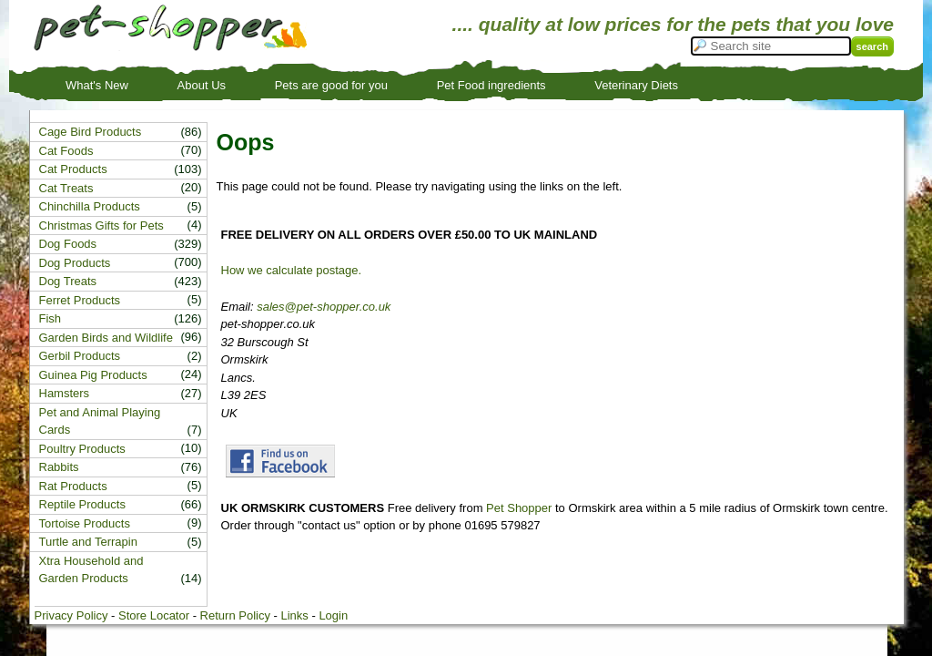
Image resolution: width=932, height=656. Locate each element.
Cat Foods (66, 151)
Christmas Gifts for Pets (101, 225)
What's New (97, 85)
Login (333, 615)
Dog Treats (68, 281)
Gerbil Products (80, 356)
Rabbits (59, 467)
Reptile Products (82, 504)
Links (294, 615)
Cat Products (73, 169)
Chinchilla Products (89, 206)
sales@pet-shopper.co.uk (323, 306)
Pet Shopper (519, 508)
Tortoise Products (84, 523)
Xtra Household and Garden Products (91, 570)
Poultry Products (82, 449)
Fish (50, 318)
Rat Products (73, 486)
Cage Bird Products (90, 131)
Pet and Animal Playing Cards (100, 421)
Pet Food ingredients (491, 85)
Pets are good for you (331, 85)
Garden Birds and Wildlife (106, 337)
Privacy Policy (71, 615)
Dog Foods (68, 244)
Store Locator (153, 615)
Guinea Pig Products (93, 375)
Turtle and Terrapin (88, 541)
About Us (201, 85)
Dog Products (75, 263)
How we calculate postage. (291, 270)
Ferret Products (80, 300)
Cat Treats (66, 188)
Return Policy (235, 615)
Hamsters (64, 393)
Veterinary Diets (636, 85)
